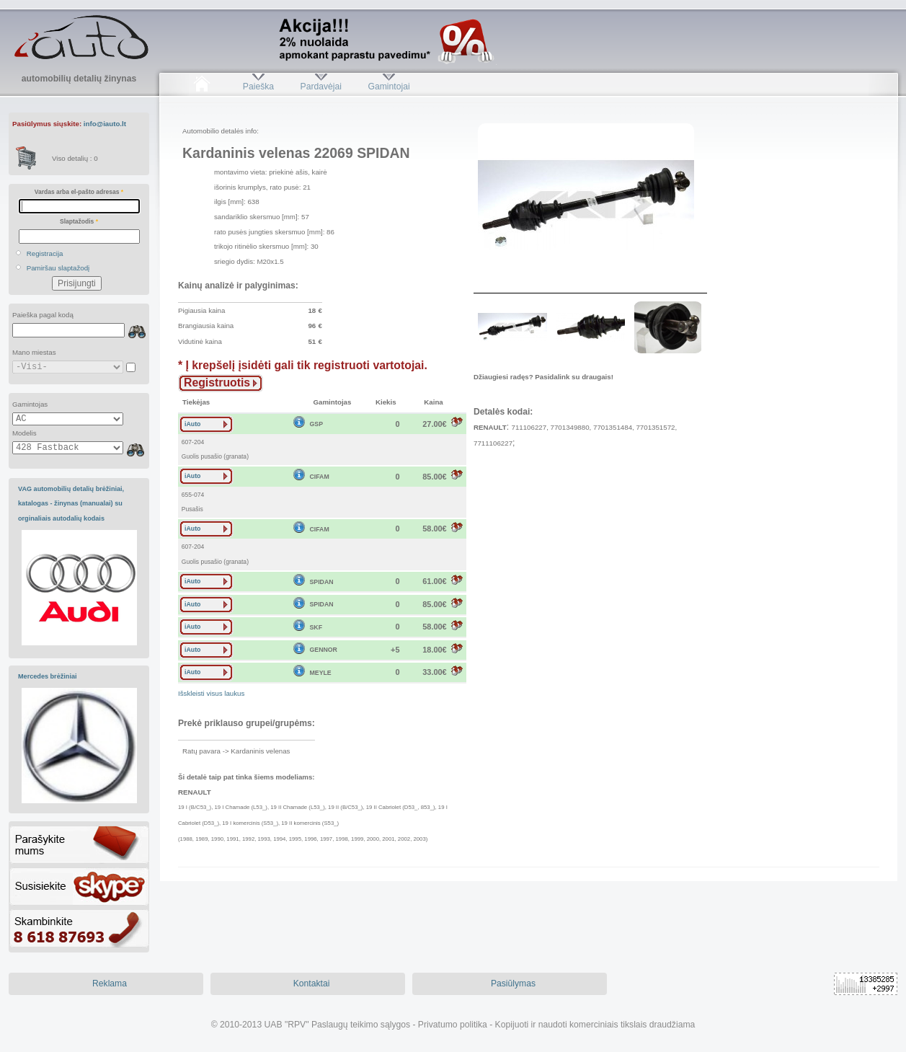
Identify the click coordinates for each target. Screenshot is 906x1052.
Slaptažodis (79, 221)
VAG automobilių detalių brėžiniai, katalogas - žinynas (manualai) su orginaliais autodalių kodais (71, 503)
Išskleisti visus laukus (211, 693)
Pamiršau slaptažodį (58, 268)
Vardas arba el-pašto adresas (79, 191)
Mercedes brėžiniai (47, 676)
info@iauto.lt (105, 124)
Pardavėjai (321, 86)
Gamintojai (388, 86)
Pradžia (201, 86)
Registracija (45, 253)
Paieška (258, 86)
